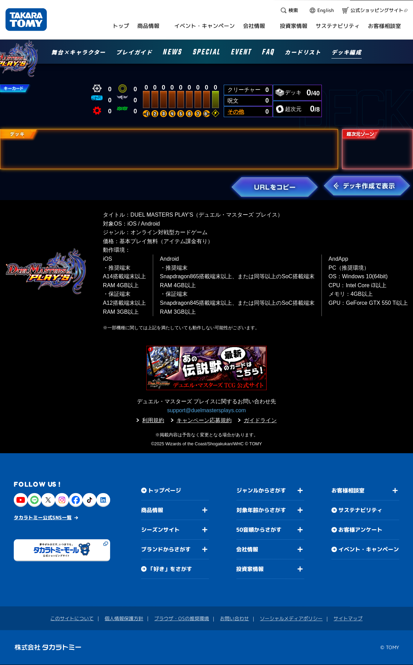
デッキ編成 (346, 52)
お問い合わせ (234, 618)
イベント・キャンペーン (368, 549)
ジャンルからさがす (261, 490)
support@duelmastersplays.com (206, 410)
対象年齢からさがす (261, 510)
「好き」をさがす (170, 569)
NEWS (172, 53)
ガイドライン (260, 420)
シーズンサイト (160, 529)
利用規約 (153, 420)
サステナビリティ (360, 510)
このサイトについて (72, 618)
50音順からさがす (259, 529)
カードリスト (303, 52)
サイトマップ (347, 618)
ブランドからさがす (166, 549)
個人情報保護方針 (124, 618)
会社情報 (247, 549)
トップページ (164, 490)
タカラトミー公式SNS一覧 (43, 517)
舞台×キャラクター (78, 52)
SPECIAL (206, 53)
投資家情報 (250, 569)
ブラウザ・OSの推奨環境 (181, 618)
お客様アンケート (360, 530)
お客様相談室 (347, 491)
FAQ (268, 53)
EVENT (241, 53)
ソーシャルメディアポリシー (291, 618)
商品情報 (152, 510)
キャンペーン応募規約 (204, 420)
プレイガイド (134, 52)
